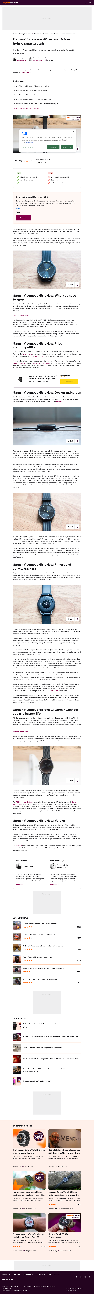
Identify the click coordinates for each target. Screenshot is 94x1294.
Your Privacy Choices (43, 1274)
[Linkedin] (81, 1277)
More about (20, 884)
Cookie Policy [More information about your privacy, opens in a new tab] (30, 142)
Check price (69, 382)
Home (15, 34)
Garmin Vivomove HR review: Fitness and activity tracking (33, 99)
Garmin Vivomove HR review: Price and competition (31, 90)
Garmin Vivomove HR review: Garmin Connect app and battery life (36, 104)
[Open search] (85, 2)
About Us (57, 1274)
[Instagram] (89, 1277)
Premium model (37, 356)
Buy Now (23, 218)
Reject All (53, 147)
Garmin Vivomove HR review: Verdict (26, 108)
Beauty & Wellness (25, 34)
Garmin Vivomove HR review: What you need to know (32, 86)
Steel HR (19, 846)
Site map (16, 1274)
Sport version (27, 354)
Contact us (6, 1274)
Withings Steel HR (19, 363)
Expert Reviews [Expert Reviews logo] (9, 2)
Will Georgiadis (37, 60)
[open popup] (76, 149)
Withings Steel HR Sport (41, 363)
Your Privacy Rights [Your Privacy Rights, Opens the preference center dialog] (28, 147)
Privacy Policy (28, 1274)
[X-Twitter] (85, 1277)
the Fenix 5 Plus (52, 691)
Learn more (25, 72)
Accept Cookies (67, 147)
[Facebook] (76, 1277)
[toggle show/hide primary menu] (90, 2)
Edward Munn (21, 60)
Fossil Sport (60, 401)
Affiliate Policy (7, 1280)
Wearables (37, 34)
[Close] (73, 132)
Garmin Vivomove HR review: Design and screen (30, 95)
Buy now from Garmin (21, 315)
